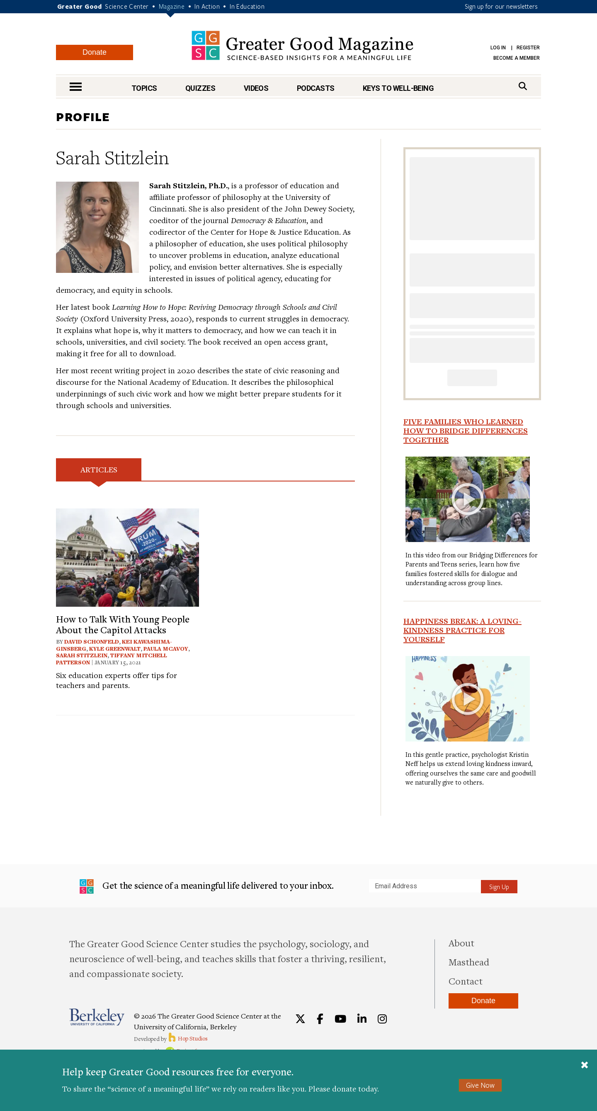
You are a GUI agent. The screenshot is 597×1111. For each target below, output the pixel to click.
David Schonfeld (91, 641)
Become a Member (516, 58)
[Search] (523, 86)
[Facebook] (320, 1019)
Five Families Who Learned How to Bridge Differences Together (465, 430)
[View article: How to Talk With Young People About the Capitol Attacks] (127, 556)
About (461, 942)
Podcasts (316, 88)
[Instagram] (382, 1019)
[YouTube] (340, 1019)
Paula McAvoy (165, 648)
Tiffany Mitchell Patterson (111, 659)
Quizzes (200, 88)
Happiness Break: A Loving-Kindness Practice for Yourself (462, 629)
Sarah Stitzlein (81, 655)
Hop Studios (187, 1038)
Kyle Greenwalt (115, 648)
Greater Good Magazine (302, 45)
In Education (247, 6)
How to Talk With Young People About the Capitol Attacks (122, 624)
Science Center (127, 6)
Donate (95, 52)
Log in (498, 48)
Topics (144, 88)
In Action (207, 6)
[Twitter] (300, 1019)
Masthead (469, 961)
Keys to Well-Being (398, 88)
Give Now (480, 1085)
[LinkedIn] (361, 1019)
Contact (466, 981)
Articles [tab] (98, 469)
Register (528, 48)
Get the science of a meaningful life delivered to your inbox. (207, 886)
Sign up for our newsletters (501, 6)
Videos (256, 88)
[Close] (584, 1066)
